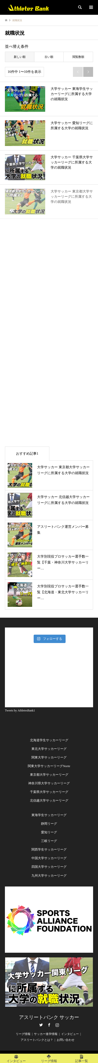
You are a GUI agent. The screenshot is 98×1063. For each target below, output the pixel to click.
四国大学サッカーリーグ (49, 867)
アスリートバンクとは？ (37, 1040)
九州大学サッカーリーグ (49, 875)
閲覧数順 (78, 57)
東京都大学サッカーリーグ (49, 774)
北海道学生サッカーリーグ (49, 740)
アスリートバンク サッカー (49, 1017)
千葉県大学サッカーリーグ (49, 792)
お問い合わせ (65, 1040)
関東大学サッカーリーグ (49, 757)
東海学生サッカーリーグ (49, 815)
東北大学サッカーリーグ (49, 749)
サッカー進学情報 (45, 1034)
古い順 (48, 57)
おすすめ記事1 (27, 453)
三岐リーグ (49, 841)
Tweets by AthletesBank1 (20, 710)
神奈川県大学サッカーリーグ (49, 783)
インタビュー (70, 1034)
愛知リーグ (49, 832)
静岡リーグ (49, 823)
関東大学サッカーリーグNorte (49, 766)
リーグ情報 (23, 1034)
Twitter (41, 1025)
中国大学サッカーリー (47, 858)
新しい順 (20, 57)
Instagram (57, 1025)
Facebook (49, 1025)
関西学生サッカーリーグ (49, 849)
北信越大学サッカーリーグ (49, 800)
